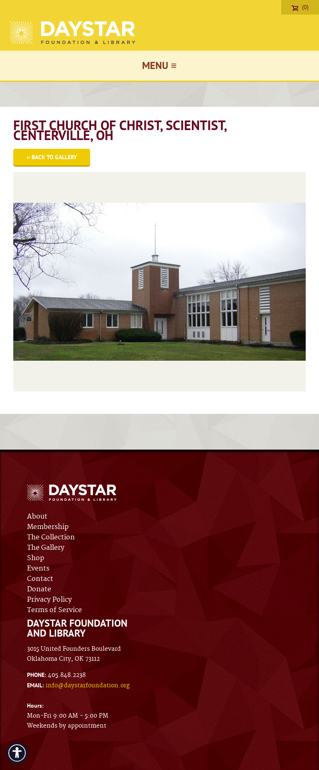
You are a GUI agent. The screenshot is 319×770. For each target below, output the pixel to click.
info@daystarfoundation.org (88, 685)
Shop (35, 558)
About (37, 516)
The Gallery (45, 548)
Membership (48, 527)
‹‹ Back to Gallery (52, 157)
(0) (300, 7)
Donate (39, 589)
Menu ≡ (159, 65)
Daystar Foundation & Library (73, 32)
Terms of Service (54, 610)
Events (38, 568)
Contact (40, 579)
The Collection (51, 537)
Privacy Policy (49, 599)
